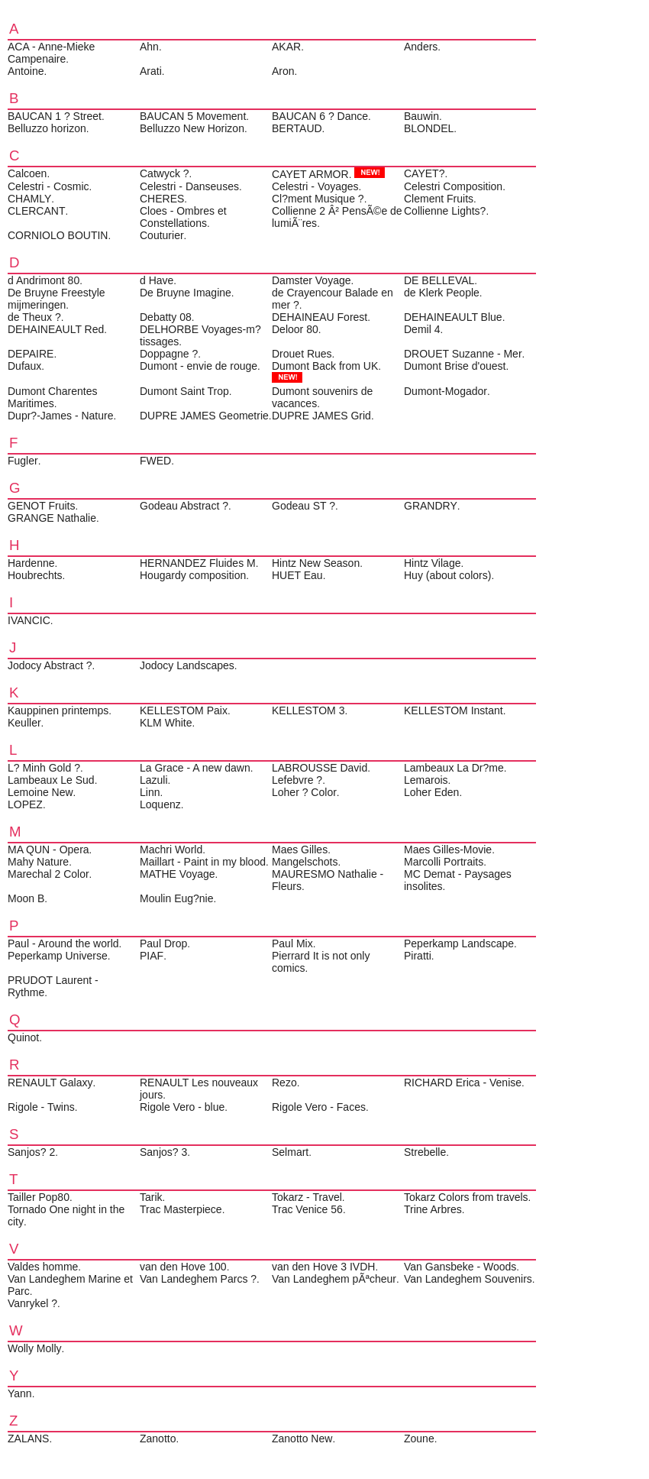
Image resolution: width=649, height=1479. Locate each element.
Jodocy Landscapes (187, 665)
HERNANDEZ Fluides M (198, 563)
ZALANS (28, 1438)
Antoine (26, 71)
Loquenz (160, 804)
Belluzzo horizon (47, 128)
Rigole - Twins (41, 1107)
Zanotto (158, 1438)
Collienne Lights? (445, 211)
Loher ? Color (304, 792)
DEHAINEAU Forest (319, 317)
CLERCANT (36, 211)
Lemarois (426, 780)
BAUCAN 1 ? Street (55, 116)
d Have (156, 280)
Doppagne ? (169, 354)
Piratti (417, 956)
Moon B (26, 898)
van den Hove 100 (183, 1267)
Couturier (162, 235)
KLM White (166, 723)
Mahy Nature (38, 862)
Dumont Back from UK (325, 366)
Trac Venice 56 (307, 1209)
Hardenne (31, 563)
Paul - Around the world (63, 943)
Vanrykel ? (32, 1303)
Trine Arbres (433, 1209)
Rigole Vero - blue (182, 1107)
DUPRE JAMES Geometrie (204, 415)
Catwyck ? (164, 173)
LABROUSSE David (319, 768)
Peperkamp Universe (58, 956)
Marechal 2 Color (48, 874)
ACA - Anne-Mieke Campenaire (51, 52)
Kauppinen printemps (58, 710)
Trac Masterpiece (181, 1209)
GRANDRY (430, 506)
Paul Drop (163, 943)
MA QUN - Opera (48, 849)
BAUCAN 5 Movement (193, 116)
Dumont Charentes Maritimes (53, 397)
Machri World (171, 849)
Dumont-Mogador (445, 391)
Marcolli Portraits (443, 862)
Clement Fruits (438, 199)
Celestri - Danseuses (189, 186)
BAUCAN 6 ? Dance (320, 116)
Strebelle (425, 1152)
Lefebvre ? (297, 780)
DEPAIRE (30, 354)
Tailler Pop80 (38, 1197)
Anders (421, 46)
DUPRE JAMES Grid (321, 415)
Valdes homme (43, 1267)
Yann (20, 1393)
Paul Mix (292, 943)
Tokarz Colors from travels (466, 1197)
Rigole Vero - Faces (319, 1107)
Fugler (23, 461)
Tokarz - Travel (307, 1197)
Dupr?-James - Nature (61, 415)
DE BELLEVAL (439, 280)
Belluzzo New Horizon (192, 128)
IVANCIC (29, 620)
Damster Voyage (311, 280)
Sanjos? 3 (163, 1152)
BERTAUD (297, 128)
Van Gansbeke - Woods (460, 1267)
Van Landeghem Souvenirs (468, 1279)
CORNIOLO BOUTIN (58, 235)
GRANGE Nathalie (52, 518)
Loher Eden (431, 792)
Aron (283, 71)
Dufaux (24, 366)
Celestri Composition (453, 186)
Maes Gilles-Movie (448, 849)
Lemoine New (40, 792)
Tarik (151, 1197)
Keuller (24, 723)
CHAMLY (29, 199)
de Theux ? (34, 317)
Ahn (149, 46)
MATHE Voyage (177, 874)
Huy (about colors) (447, 575)
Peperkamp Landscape (459, 943)
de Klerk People (441, 292)
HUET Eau (297, 575)
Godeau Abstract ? (184, 506)
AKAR (286, 46)
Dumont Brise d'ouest (454, 366)
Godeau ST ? (303, 506)
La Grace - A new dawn (195, 768)
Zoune (419, 1438)
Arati (151, 71)
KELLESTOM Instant (453, 710)
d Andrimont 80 (43, 280)
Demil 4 (422, 329)
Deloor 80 (295, 329)
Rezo (284, 1082)
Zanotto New (302, 1438)
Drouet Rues (302, 354)
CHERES (162, 199)
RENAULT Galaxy (50, 1082)
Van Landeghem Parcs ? (198, 1279)
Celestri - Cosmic (48, 186)
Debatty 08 (166, 317)
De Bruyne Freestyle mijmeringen (56, 298)
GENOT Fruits (41, 506)
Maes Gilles (300, 849)
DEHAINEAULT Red (56, 329)
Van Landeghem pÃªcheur (334, 1279)
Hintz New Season (316, 563)
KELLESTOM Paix (184, 710)
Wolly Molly (35, 1348)
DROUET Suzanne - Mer (463, 354)
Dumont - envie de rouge (198, 366)
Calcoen (27, 173)
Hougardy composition (193, 575)
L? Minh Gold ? (44, 768)
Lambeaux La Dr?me (454, 768)
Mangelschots (304, 862)
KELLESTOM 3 (308, 710)
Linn (150, 792)
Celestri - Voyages (315, 186)
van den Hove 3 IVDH (323, 1267)
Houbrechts (35, 575)
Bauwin (421, 116)
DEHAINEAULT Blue (453, 317)
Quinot (23, 1037)
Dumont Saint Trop (184, 391)
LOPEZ (25, 804)
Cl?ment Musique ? (318, 199)
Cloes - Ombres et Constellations (183, 217)
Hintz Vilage (432, 563)
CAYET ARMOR (310, 174)
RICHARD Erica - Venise (462, 1082)
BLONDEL (429, 128)
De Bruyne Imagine (185, 292)
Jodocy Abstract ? (50, 665)
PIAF (151, 956)
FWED (155, 461)
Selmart (290, 1152)
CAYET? (424, 173)
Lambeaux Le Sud (51, 780)
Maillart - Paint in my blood (203, 862)
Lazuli (154, 780)
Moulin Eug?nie (177, 898)
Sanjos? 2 (31, 1152)
